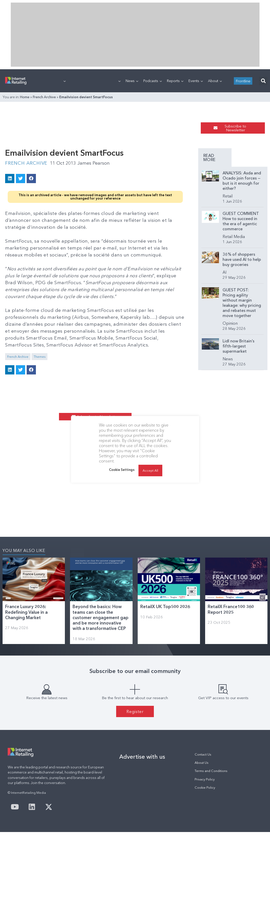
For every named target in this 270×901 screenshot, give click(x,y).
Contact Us (203, 754)
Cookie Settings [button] (122, 470)
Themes (39, 357)
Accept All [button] (150, 470)
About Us (201, 763)
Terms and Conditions (211, 771)
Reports (175, 80)
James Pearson (93, 163)
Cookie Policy (205, 787)
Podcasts (152, 80)
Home (24, 97)
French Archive (44, 97)
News (132, 80)
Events (195, 80)
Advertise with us (142, 756)
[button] (263, 81)
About (215, 80)
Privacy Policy (205, 779)
